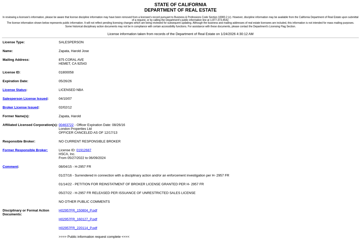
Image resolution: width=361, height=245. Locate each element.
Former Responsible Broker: (25, 150)
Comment (10, 166)
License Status (14, 90)
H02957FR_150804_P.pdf (78, 210)
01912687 (83, 150)
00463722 (66, 125)
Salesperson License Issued (25, 98)
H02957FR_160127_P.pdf (78, 219)
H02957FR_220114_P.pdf (78, 228)
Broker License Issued (20, 107)
